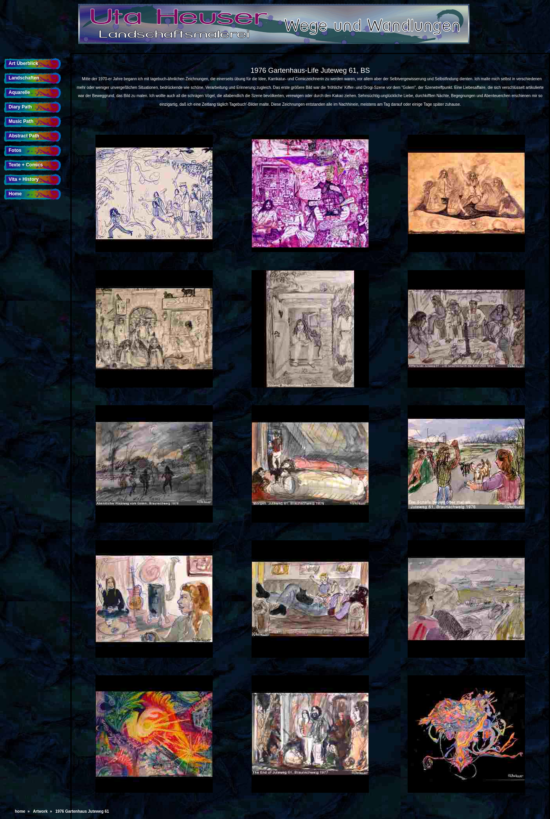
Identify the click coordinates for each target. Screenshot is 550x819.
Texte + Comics (26, 165)
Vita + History (24, 179)
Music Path (21, 121)
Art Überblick (23, 63)
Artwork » (43, 811)
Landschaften (24, 78)
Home (15, 194)
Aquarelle (19, 92)
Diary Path (20, 107)
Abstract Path (24, 136)
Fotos (15, 150)
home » (23, 811)
